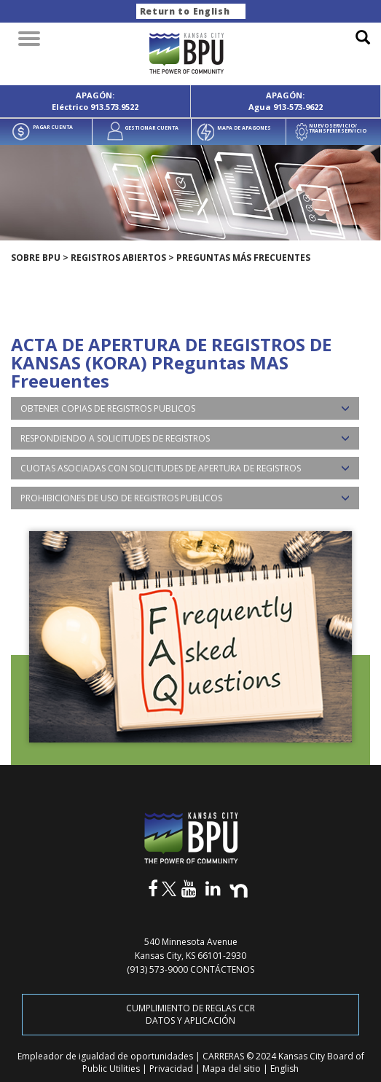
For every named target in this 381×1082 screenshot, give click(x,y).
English (284, 1068)
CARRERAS (224, 1056)
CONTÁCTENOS (222, 969)
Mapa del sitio (233, 1068)
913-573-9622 (298, 106)
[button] (185, 408)
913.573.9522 (114, 106)
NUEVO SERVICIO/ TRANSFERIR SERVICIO (337, 128)
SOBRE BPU (35, 257)
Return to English (185, 11)
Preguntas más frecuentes (243, 257)
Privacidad (172, 1068)
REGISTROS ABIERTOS (118, 257)
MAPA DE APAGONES (244, 128)
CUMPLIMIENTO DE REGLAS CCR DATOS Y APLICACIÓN (190, 1014)
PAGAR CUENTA (53, 127)
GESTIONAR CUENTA (151, 128)
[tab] (185, 408)
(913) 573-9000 (157, 969)
